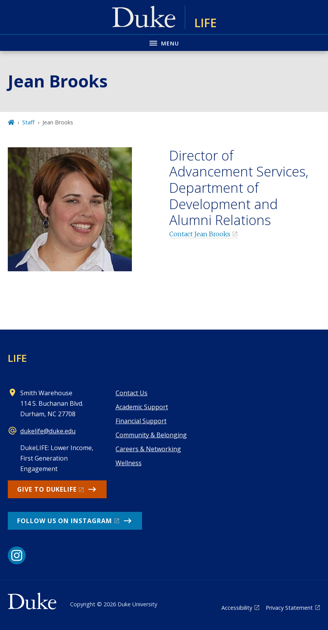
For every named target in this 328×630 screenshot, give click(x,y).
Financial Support (141, 421)
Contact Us (131, 393)
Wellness (129, 463)
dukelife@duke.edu (47, 431)
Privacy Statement (289, 607)
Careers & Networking (148, 449)
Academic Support (142, 407)
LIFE (17, 358)
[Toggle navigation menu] (164, 42)
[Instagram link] (17, 555)
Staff (28, 122)
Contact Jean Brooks (199, 234)
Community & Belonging (151, 435)
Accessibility (236, 607)
